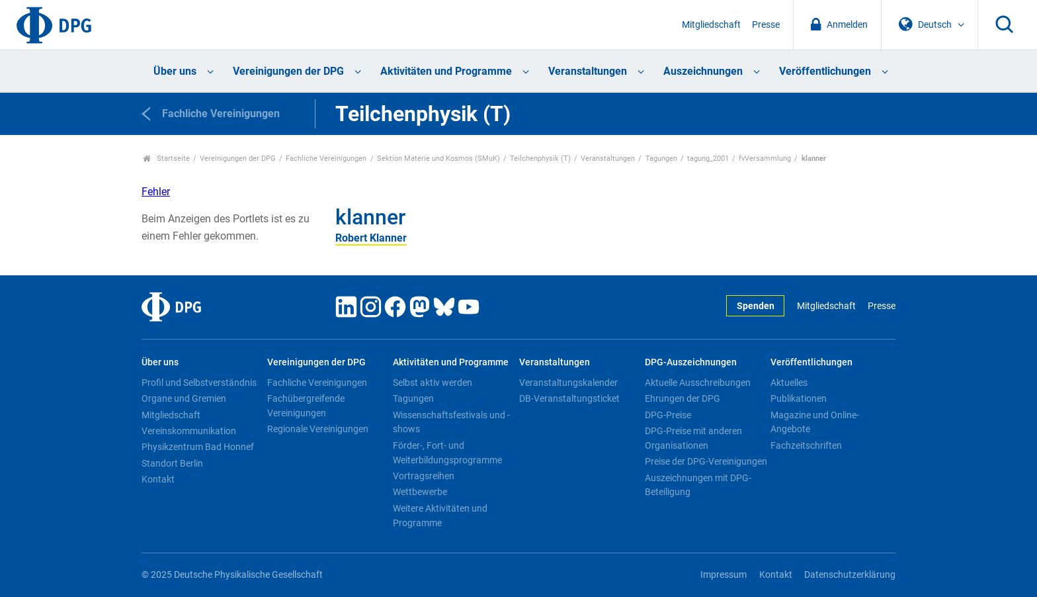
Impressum (723, 574)
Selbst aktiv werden (432, 382)
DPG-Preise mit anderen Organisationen (693, 438)
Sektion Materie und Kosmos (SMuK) (438, 158)
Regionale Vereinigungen (317, 429)
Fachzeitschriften (806, 445)
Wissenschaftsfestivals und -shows (451, 422)
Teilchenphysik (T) (540, 158)
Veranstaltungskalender (568, 382)
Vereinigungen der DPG (288, 71)
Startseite (166, 158)
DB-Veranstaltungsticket (569, 398)
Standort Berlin (172, 463)
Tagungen (661, 158)
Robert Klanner (371, 238)
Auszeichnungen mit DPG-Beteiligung (698, 485)
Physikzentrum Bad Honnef (198, 446)
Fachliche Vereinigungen (326, 158)
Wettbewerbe (420, 491)
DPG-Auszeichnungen (691, 362)
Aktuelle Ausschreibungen (698, 382)
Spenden (755, 306)
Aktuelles (789, 382)
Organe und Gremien (184, 398)
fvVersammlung (765, 158)
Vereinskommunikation (189, 431)
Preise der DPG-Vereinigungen (706, 461)
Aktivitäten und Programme (446, 71)
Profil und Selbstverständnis (199, 382)
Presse (766, 24)
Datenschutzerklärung (849, 574)
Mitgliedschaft (711, 24)
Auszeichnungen (703, 71)
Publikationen (798, 398)
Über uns (174, 71)
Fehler (156, 191)
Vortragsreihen (423, 476)
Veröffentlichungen (825, 71)
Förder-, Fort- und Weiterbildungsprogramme (447, 452)
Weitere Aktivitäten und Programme (440, 515)
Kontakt (158, 479)
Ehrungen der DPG (682, 398)
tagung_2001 (708, 158)
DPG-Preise (668, 415)
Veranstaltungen (587, 71)
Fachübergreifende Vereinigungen (306, 405)
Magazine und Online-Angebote (814, 422)
